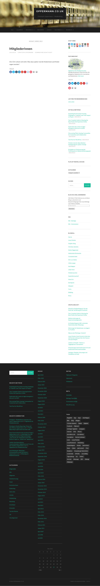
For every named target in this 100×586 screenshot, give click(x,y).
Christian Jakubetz (73, 247)
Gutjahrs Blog (72, 243)
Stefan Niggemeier (73, 250)
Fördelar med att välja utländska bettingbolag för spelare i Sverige (77, 143)
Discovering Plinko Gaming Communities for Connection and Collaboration (79, 134)
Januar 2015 (41, 450)
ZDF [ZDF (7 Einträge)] (82, 459)
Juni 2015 (40, 437)
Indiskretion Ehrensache (74, 253)
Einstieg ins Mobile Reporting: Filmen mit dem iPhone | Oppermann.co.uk (20, 427)
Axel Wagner (71, 266)
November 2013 (42, 489)
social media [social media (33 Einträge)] (70, 453)
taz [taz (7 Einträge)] (77, 456)
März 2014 (41, 476)
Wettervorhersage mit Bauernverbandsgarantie (75, 319)
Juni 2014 (40, 466)
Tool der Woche (13, 511)
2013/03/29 (12, 52)
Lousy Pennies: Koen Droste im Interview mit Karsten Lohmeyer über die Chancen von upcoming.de (79, 338)
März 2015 (41, 443)
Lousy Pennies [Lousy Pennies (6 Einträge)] (75, 440)
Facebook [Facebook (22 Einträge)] (69, 426)
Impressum (69, 378)
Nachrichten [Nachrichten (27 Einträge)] (86, 445)
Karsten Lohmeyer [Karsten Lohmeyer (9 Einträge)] (80, 437)
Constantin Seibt (72, 256)
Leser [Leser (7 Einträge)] (68, 440)
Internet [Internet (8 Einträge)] (69, 431)
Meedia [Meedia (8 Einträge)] (79, 445)
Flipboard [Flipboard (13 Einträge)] (76, 426)
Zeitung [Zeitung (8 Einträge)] (87, 459)
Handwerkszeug (13, 479)
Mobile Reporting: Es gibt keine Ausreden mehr (20, 428)
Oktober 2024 (42, 394)
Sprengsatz (71, 282)
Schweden (12, 508)
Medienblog (29, 30)
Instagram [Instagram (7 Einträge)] (81, 429)
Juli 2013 (40, 499)
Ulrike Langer (72, 263)
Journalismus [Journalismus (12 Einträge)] (80, 434)
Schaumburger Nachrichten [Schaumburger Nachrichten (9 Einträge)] (81, 451)
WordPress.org (70, 405)
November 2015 (42, 424)
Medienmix (40, 30)
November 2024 (42, 391)
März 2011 (41, 521)
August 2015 (41, 430)
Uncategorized (13, 518)
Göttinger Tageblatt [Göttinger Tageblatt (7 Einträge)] (72, 429)
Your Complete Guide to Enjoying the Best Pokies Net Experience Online (78, 121)
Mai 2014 (40, 469)
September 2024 (42, 398)
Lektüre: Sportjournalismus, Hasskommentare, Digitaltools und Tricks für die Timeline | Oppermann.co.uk (21, 444)
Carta (69, 289)
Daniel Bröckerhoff (73, 276)
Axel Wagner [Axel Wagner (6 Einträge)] (86, 418)
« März (40, 570)
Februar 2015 (41, 447)
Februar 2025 (41, 381)
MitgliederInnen (22, 48)
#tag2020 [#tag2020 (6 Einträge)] (69, 418)
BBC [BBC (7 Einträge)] (68, 420)
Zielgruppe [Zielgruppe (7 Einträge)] (69, 462)
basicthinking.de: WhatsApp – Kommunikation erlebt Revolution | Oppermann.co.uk (18, 452)
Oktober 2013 (42, 492)
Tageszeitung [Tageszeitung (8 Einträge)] (70, 456)
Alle (12, 30)
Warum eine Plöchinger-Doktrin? (77, 333)
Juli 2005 (40, 538)
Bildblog (70, 292)
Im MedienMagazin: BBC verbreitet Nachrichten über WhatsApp (78, 324)
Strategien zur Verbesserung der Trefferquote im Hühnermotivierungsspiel (79, 150)
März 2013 (41, 512)
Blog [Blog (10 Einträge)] (72, 420)
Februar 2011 (41, 525)
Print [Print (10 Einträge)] (87, 448)
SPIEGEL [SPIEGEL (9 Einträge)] (77, 453)
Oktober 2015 (42, 427)
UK (10, 514)
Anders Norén (81, 581)
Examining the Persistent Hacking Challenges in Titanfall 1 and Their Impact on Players (79, 115)
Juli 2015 (40, 433)
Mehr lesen (81, 76)
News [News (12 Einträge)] (68, 448)
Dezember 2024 (42, 388)
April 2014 (41, 473)
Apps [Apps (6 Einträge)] (79, 418)
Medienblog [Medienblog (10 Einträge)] (81, 442)
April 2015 (41, 440)
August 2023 (41, 404)
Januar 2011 (41, 528)
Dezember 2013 (42, 486)
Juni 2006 (40, 535)
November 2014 (42, 453)
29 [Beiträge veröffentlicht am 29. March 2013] (53, 567)
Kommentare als (71, 401)
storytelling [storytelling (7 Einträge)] (85, 453)
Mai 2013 (40, 505)
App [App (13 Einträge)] (75, 418)
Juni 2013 (40, 502)
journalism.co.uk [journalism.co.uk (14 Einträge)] (71, 434)
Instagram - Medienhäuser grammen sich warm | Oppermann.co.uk (20, 420)
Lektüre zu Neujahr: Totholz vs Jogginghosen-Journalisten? (76, 343)
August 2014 (41, 460)
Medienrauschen (72, 273)
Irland (10, 482)
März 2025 (41, 378)
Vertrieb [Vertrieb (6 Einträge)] (69, 459)
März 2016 (41, 420)
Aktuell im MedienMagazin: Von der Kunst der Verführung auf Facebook (78, 309)
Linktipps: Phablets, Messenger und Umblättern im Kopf (77, 353)
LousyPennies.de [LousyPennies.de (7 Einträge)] (71, 442)
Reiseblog (69, 30)
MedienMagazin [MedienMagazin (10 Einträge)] (71, 445)
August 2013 (41, 495)
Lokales (49, 30)
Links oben (12, 492)
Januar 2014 (41, 482)
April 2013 (41, 508)
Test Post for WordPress (75, 140)
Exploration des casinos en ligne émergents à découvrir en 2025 (76, 127)
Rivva (69, 295)
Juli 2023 (40, 407)
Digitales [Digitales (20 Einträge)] (86, 423)
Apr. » (60, 570)
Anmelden (69, 395)
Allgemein (20, 30)
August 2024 (41, 401)
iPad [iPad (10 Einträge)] (75, 431)
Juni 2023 (40, 411)
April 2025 (41, 375)
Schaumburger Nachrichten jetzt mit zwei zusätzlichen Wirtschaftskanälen (79, 348)
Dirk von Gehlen (72, 260)
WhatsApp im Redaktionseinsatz (18, 454)
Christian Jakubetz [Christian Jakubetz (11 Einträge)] (71, 423)
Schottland (12, 505)
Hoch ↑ (89, 581)
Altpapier (70, 286)
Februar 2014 (41, 479)
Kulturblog (58, 30)
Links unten (71, 102)
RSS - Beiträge (72, 221)
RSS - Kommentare (73, 224)
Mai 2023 (40, 414)
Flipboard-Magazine (71, 375)
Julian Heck (71, 269)
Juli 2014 (40, 463)
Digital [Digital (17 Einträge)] (80, 423)
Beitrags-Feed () (71, 398)
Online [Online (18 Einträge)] (73, 448)
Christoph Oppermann (25, 52)
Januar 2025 (41, 385)
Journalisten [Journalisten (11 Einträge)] (70, 437)
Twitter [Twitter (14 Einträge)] (81, 456)
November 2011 (42, 518)
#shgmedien (12, 469)
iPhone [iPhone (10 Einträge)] (79, 431)
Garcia (70, 237)
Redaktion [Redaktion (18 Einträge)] (69, 451)
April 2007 (41, 531)
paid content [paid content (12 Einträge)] (80, 448)
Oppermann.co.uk (50, 11)
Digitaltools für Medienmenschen (77, 70)
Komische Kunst (13, 485)
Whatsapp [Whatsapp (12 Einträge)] (76, 459)
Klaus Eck (71, 279)
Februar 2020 (41, 417)
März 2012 (41, 515)
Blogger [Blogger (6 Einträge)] (78, 420)
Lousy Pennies (72, 240)
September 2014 (42, 456)
